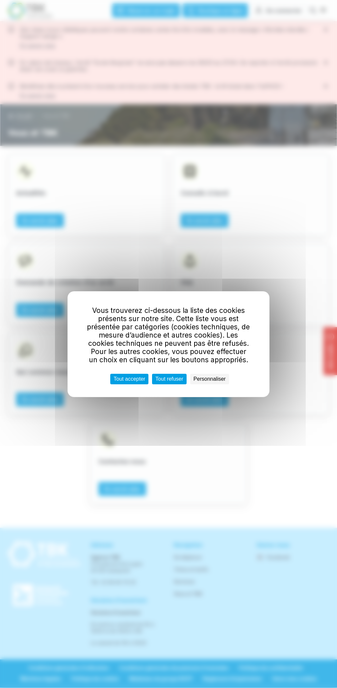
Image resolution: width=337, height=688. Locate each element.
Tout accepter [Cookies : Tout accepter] (129, 379)
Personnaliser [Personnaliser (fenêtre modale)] (210, 379)
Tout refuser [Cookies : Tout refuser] (169, 379)
